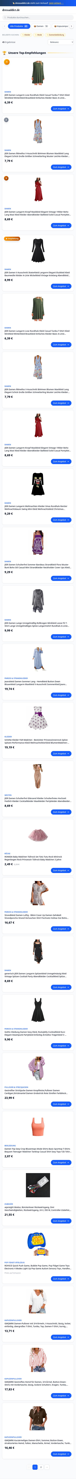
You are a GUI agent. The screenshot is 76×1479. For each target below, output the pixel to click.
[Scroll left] (4, 26)
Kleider (26, 35)
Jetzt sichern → (56, 3)
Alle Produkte (19, 26)
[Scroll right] (71, 26)
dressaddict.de (11, 10)
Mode (38, 35)
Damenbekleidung (55, 35)
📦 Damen (41, 26)
